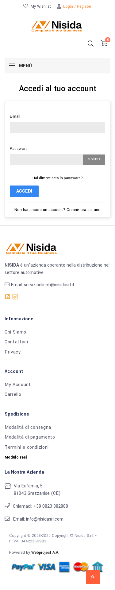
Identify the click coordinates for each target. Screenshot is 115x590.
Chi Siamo (15, 332)
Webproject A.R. (45, 552)
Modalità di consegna (28, 427)
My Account (18, 385)
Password (19, 148)
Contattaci (16, 342)
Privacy (13, 352)
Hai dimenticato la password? (58, 178)
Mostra (94, 159)
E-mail (15, 116)
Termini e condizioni (27, 447)
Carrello (13, 394)
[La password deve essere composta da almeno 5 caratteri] (46, 159)
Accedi (24, 191)
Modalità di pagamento (30, 437)
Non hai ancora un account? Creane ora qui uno (57, 210)
